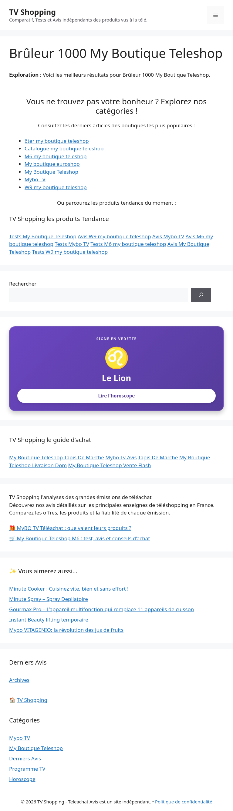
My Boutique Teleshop (51, 171)
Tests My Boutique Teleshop (42, 236)
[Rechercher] (201, 295)
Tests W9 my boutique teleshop (70, 251)
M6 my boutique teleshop (55, 156)
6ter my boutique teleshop (57, 140)
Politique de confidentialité (183, 802)
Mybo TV (35, 179)
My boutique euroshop (52, 163)
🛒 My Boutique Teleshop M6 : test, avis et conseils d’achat (79, 538)
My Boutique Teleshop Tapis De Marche (56, 457)
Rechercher (22, 283)
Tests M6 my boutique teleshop (128, 243)
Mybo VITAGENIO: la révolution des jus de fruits (66, 629)
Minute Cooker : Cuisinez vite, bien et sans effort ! (69, 588)
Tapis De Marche (158, 457)
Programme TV (27, 768)
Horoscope (22, 779)
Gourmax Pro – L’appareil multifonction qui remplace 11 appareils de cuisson (101, 609)
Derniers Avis (25, 758)
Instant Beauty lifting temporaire (48, 619)
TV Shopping (32, 12)
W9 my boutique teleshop (56, 187)
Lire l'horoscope (116, 396)
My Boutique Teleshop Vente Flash (109, 465)
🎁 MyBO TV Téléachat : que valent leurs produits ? (70, 527)
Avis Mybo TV (168, 236)
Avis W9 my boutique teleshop (114, 236)
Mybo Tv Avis (121, 457)
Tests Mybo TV (72, 243)
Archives (19, 679)
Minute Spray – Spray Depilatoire (48, 598)
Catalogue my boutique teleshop (64, 148)
